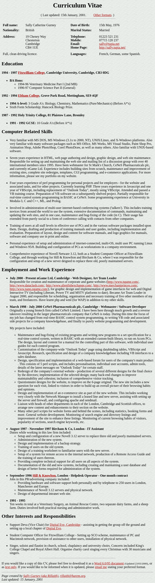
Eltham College (28, 95)
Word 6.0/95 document (109, 563)
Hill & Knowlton (44, 475)
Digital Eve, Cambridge (65, 524)
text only (10, 567)
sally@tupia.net (109, 44)
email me (101, 567)
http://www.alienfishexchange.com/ (69, 285)
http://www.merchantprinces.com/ (115, 285)
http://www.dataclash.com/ (27, 285)
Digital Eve (53, 528)
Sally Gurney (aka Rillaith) (40, 576)
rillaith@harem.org (72, 576)
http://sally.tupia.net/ (112, 47)
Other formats (102, 15)
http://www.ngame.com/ (123, 281)
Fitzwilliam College (31, 72)
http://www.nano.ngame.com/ (29, 289)
